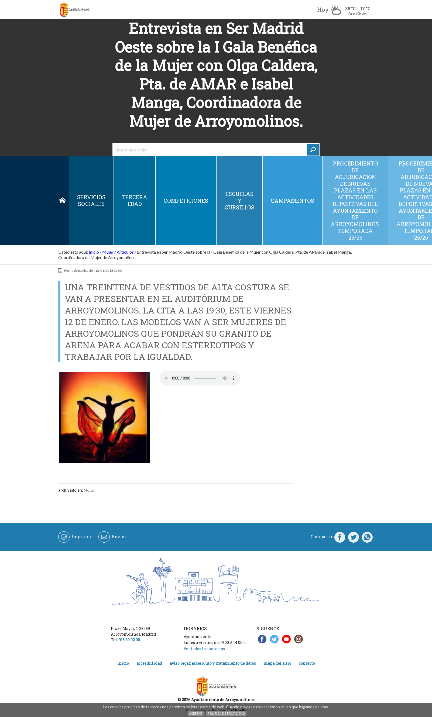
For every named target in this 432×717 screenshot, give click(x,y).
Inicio (62, 200)
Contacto (307, 663)
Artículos (125, 251)
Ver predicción (358, 13)
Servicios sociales (91, 200)
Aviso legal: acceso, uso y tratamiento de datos (213, 663)
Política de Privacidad (226, 713)
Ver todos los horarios (204, 648)
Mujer (108, 251)
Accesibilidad (149, 663)
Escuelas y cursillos (239, 200)
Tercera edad (134, 200)
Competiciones (186, 200)
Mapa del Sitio (277, 663)
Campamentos (292, 200)
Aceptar (195, 713)
